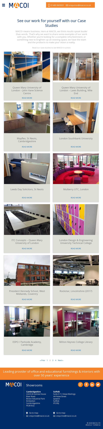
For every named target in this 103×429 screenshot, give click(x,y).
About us (89, 425)
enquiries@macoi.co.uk (80, 5)
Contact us (96, 425)
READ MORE (27, 98)
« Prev (42, 360)
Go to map (33, 413)
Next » (60, 360)
